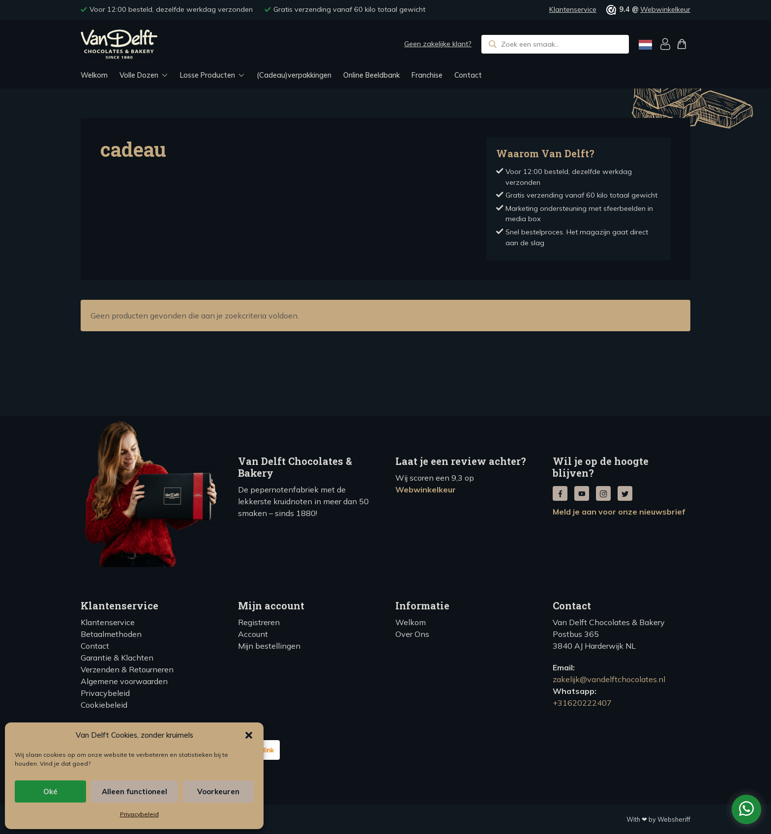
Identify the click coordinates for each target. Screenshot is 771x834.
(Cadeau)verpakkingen (294, 75)
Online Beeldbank (371, 75)
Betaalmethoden (111, 634)
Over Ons (412, 634)
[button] (249, 735)
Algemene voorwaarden (124, 681)
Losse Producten (207, 75)
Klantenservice (572, 9)
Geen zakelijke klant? (438, 43)
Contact (468, 75)
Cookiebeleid (104, 705)
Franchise (427, 75)
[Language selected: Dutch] (645, 44)
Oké (50, 791)
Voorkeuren (218, 791)
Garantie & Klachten (117, 657)
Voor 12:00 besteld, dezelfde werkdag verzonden (171, 9)
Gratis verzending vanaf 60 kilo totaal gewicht (349, 9)
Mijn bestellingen (269, 646)
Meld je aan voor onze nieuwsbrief (619, 512)
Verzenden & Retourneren (127, 669)
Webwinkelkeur (665, 9)
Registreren (259, 622)
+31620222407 (582, 703)
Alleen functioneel (134, 791)
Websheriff (673, 819)
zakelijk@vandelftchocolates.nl (609, 679)
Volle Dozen (138, 75)
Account (253, 634)
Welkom (94, 75)
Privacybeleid (139, 814)
